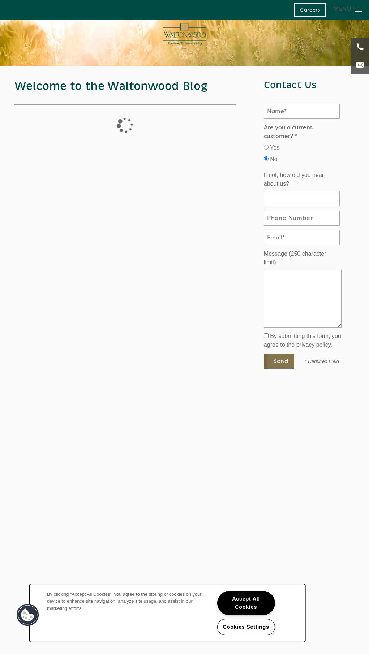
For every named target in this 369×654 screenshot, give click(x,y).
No (271, 159)
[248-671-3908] (360, 47)
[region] (167, 613)
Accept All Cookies (246, 603)
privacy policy (313, 345)
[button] (310, 10)
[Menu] (347, 9)
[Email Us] (360, 65)
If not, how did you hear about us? (294, 179)
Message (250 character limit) (295, 258)
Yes (271, 147)
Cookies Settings (246, 627)
